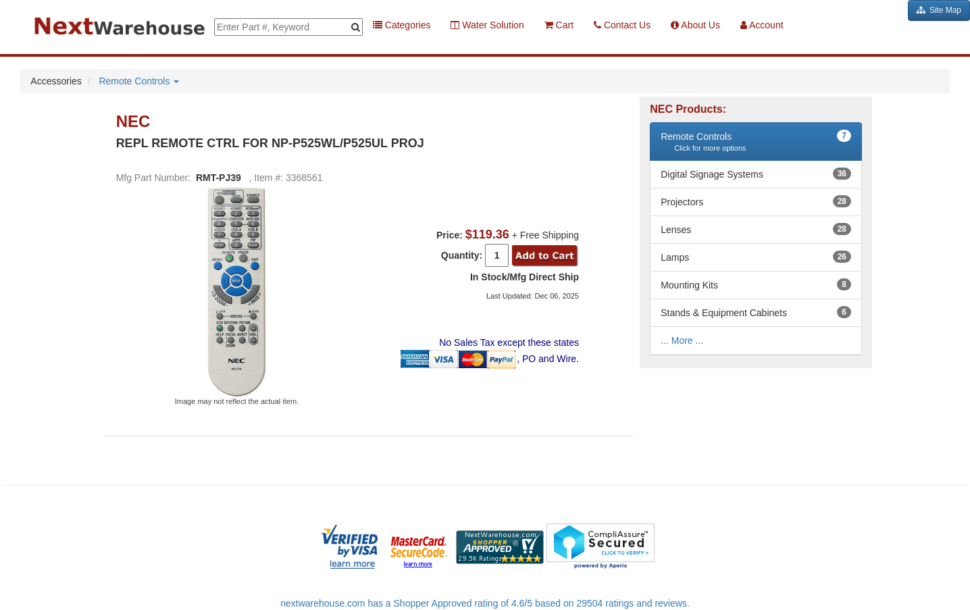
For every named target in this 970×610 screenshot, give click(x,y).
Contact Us (622, 25)
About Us (695, 25)
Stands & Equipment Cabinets (724, 312)
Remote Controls (139, 81)
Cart (558, 25)
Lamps (675, 257)
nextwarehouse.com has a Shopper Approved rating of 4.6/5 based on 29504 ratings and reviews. (485, 603)
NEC (135, 121)
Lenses (676, 229)
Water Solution (487, 25)
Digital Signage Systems (712, 174)
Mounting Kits (689, 285)
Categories (402, 25)
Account (762, 25)
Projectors (682, 202)
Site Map (939, 10)
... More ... (682, 340)
